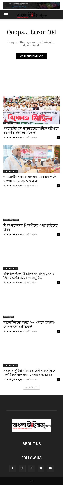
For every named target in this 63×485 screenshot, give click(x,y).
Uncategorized (10, 123)
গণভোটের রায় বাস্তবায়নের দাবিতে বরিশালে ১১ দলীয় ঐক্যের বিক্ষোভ (31, 131)
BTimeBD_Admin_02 (12, 137)
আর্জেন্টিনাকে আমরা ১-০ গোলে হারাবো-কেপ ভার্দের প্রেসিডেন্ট (29, 325)
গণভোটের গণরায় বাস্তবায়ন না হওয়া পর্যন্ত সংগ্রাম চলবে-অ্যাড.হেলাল (30, 179)
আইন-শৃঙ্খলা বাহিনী (11, 220)
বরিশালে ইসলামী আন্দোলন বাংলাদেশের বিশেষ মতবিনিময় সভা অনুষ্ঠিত (28, 276)
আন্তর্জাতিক (8, 317)
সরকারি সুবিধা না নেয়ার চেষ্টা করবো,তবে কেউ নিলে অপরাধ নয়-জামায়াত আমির (29, 373)
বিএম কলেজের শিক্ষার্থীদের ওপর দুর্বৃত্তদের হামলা (30, 228)
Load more (31, 387)
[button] (5, 14)
